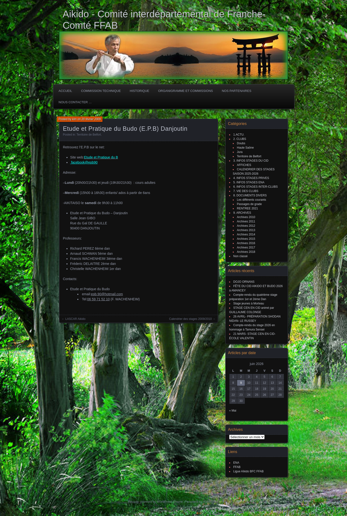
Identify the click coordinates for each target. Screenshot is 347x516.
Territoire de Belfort (88, 134)
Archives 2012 (246, 225)
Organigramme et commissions (185, 91)
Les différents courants (251, 199)
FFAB (236, 467)
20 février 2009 (91, 119)
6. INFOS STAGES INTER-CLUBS (255, 186)
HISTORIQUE (139, 91)
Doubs (241, 143)
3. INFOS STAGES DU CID (250, 160)
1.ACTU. (238, 134)
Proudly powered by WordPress (150, 501)
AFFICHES (244, 165)
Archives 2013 (246, 230)
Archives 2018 (246, 252)
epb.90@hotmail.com (107, 294)
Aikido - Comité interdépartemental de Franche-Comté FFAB (164, 20)
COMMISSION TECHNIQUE (101, 91)
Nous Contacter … (75, 102)
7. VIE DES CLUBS (245, 191)
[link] (98, 299)
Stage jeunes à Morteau (248, 303)
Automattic (210, 501)
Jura (239, 152)
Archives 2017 (246, 247)
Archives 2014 (246, 234)
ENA (236, 462)
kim (74, 119)
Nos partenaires (236, 91)
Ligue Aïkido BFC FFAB (248, 471)
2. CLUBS (239, 139)
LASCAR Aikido (75, 319)
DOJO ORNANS (243, 281)
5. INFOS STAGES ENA (248, 182)
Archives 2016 (246, 243)
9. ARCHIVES (242, 212)
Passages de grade (249, 204)
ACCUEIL (65, 91)
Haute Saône (245, 147)
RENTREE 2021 (247, 208)
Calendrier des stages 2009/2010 (190, 319)
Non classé (240, 256)
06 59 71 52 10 (98, 299)
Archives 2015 (246, 239)
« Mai (232, 410)
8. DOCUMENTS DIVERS (250, 195)
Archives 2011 (246, 221)
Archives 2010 (246, 217)
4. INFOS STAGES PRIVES (251, 178)
